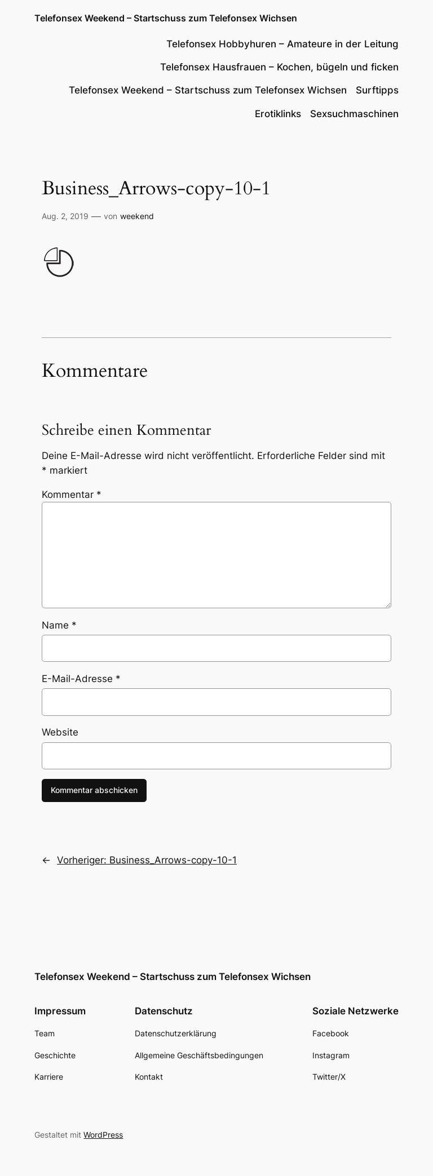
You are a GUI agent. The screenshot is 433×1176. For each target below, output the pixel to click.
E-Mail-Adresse (81, 678)
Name (59, 625)
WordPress (103, 1134)
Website (60, 732)
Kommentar (71, 494)
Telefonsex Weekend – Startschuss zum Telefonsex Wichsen (165, 18)
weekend (137, 216)
